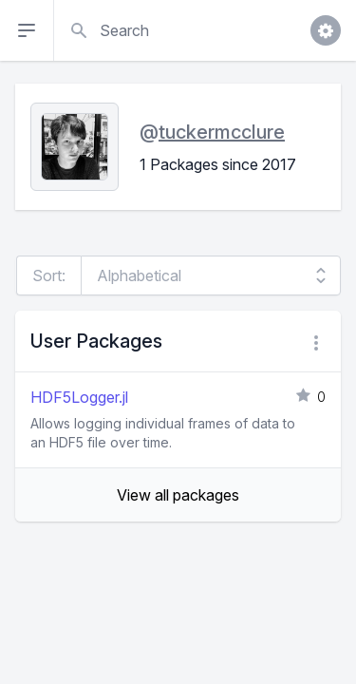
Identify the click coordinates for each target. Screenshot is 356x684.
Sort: (49, 275)
